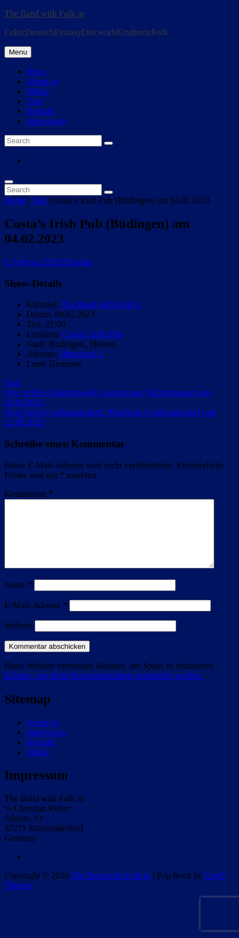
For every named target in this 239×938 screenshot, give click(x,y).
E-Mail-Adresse (35, 618)
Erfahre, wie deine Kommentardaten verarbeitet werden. (103, 688)
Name (18, 598)
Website (18, 638)
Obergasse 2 (80, 354)
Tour (34, 101)
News (36, 71)
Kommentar (28, 493)
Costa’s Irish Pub (92, 334)
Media (37, 91)
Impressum (46, 121)
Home (15, 200)
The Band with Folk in (44, 13)
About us (42, 81)
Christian (77, 262)
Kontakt (40, 111)
